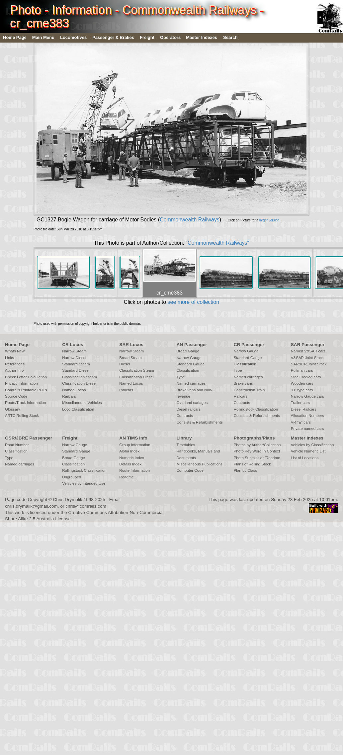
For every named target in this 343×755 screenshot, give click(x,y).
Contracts (184, 416)
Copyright (37, 499)
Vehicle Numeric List (308, 451)
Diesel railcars (188, 409)
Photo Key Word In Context (257, 451)
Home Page (15, 37)
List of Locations (304, 458)
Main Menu (43, 37)
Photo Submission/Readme (257, 458)
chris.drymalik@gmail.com (31, 506)
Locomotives (73, 37)
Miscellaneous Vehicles (82, 403)
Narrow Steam (74, 351)
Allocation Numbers (307, 416)
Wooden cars (302, 383)
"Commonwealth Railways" (217, 243)
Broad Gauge (187, 351)
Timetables (185, 445)
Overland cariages (192, 403)
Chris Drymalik (67, 499)
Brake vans (243, 383)
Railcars (69, 396)
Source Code (16, 396)
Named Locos (74, 390)
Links (9, 358)
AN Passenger (191, 344)
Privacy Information (21, 383)
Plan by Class (245, 470)
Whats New (15, 351)
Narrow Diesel (74, 358)
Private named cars (307, 429)
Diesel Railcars (303, 409)
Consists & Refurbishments (199, 422)
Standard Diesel (75, 370)
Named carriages (191, 383)
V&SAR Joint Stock (307, 358)
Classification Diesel (79, 383)
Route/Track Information (25, 403)
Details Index (130, 464)
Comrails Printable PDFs (26, 390)
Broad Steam (130, 358)
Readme (126, 477)
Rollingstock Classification (256, 409)
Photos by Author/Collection (257, 445)
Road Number (17, 445)
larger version (269, 220)
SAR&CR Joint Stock (309, 364)
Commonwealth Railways (189, 219)
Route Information (134, 470)
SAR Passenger (307, 344)
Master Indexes (201, 37)
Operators (170, 37)
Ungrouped (71, 477)
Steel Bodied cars (306, 377)
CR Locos (72, 344)
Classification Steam (79, 377)
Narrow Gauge (188, 358)
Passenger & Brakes (113, 37)
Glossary (12, 409)
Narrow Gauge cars (307, 396)
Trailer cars (300, 403)
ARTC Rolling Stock (22, 416)
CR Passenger (249, 344)
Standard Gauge (190, 364)
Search (230, 37)
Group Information (134, 445)
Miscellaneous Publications (199, 464)
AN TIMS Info (133, 438)
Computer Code (190, 470)
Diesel (124, 364)
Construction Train (249, 390)
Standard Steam (76, 364)
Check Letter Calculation (26, 377)
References (15, 364)
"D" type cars (302, 390)
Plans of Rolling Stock (252, 464)
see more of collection (193, 302)
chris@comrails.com (85, 506)
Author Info (14, 370)
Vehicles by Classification (312, 445)
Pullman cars (302, 370)
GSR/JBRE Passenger (28, 438)
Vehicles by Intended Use (83, 483)
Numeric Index (131, 458)
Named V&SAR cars (308, 351)
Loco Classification (78, 409)
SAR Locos (131, 344)
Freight (147, 37)
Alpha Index (129, 451)
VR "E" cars (301, 422)
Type (180, 377)
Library (184, 438)
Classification (187, 370)
